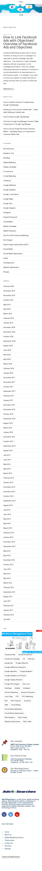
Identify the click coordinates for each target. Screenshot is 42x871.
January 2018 (8, 373)
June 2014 (7, 514)
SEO (6, 701)
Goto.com (26, 684)
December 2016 (9, 405)
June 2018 (7, 350)
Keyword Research (10, 217)
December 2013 (9, 542)
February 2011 (8, 605)
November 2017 (9, 382)
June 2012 (7, 569)
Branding (6, 158)
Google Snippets (9, 208)
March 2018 (7, 364)
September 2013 (9, 546)
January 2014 (8, 537)
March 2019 (7, 313)
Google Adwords (22, 663)
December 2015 (9, 437)
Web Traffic (27, 721)
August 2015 (8, 450)
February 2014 (8, 532)
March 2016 (7, 428)
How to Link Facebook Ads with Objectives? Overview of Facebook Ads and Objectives (20, 42)
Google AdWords (9, 185)
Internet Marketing (11, 692)
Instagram (7, 212)
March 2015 (7, 473)
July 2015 (6, 455)
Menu (21, 2)
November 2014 (9, 491)
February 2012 (8, 587)
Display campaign (9, 167)
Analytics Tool (8, 153)
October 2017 (8, 387)
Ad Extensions (8, 149)
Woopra (6, 272)
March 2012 (7, 583)
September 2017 (9, 391)
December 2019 (9, 291)
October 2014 (8, 496)
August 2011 (8, 596)
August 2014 (8, 505)
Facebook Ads (10, 654)
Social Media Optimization (13, 253)
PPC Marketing (27, 696)
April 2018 (7, 359)
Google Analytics (9, 190)
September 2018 (9, 341)
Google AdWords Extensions (15, 667)
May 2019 (7, 304)
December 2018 (9, 327)
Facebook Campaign (12, 659)
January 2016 (8, 432)
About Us (6, 835)
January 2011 (8, 610)
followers (31, 659)
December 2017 (9, 377)
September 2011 (9, 592)
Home (5, 832)
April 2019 (7, 309)
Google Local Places (11, 194)
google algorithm (11, 671)
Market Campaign (9, 226)
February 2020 (8, 286)
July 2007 (6, 619)
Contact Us (7, 843)
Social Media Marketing (13, 709)
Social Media (8, 249)
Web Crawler (22, 717)
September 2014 (9, 501)
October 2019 (8, 300)
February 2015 (8, 478)
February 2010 (8, 615)
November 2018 (9, 332)
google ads (9, 663)
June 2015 (7, 459)
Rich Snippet (8, 240)
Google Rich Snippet (12, 684)
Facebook (7, 180)
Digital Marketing (9, 162)
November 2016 (9, 409)
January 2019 (8, 323)
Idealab (17, 688)
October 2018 (8, 336)
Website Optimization (11, 267)
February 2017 (8, 396)
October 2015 (8, 441)
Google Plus (7, 203)
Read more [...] (8, 88)
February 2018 (8, 368)
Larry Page (9, 696)
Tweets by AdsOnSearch (11, 856)
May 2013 (7, 551)
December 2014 (9, 487)
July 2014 (6, 510)
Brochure (6, 846)
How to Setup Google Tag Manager (16, 117)
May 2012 (7, 574)
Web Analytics (10, 717)
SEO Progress (16, 701)
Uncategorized (8, 263)
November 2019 (9, 295)
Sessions (27, 701)
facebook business (25, 654)
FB (24, 659)
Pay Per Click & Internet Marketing (16, 235)
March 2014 (7, 528)
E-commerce (8, 171)
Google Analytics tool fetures (15, 675)
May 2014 (7, 519)
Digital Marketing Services (13, 837)
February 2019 (8, 318)
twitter (5, 258)
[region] (21, 10)
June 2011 (7, 601)
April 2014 (7, 523)
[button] (20, 15)
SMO (6, 705)
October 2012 (8, 564)
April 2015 (7, 469)
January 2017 (8, 400)
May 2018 (7, 354)
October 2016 (8, 414)
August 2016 (8, 423)
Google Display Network (13, 680)
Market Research (9, 231)
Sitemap (6, 848)
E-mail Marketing (9, 176)
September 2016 (9, 418)
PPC (17, 696)
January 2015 (8, 482)
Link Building (8, 221)
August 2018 (8, 345)
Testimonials (8, 840)
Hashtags (8, 688)
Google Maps (8, 199)
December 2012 (9, 560)
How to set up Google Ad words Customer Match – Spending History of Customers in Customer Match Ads (19, 132)
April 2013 (7, 555)
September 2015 (9, 446)
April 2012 (7, 578)
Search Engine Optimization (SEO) (15, 244)
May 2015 (7, 464)
